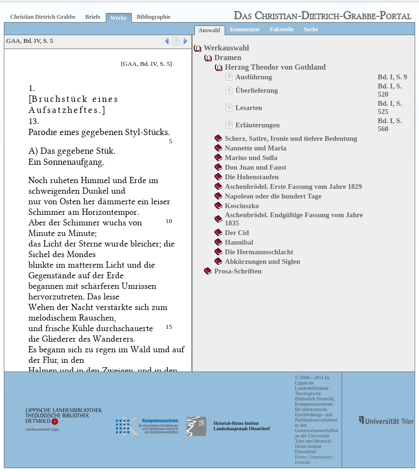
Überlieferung (257, 90)
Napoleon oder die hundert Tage (273, 196)
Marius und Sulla (251, 157)
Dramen (228, 57)
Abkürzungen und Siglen (262, 261)
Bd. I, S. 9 (392, 77)
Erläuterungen (258, 125)
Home (300, 457)
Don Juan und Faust (255, 167)
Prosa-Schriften (238, 271)
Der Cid (237, 232)
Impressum (320, 457)
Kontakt (302, 462)
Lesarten (249, 108)
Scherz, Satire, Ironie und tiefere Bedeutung (291, 138)
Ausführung (254, 77)
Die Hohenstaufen (252, 177)
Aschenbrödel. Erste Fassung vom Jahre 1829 (293, 186)
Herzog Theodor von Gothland (275, 67)
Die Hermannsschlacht (259, 252)
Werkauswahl (226, 48)
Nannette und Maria (256, 148)
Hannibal (239, 242)
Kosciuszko (242, 206)
